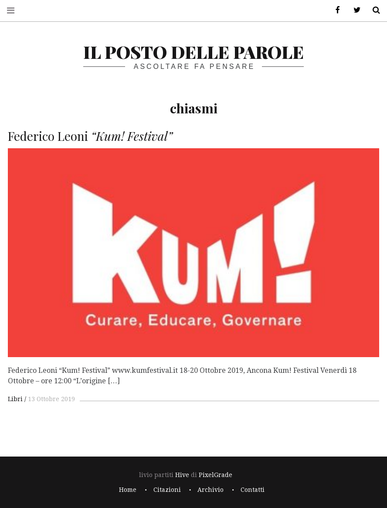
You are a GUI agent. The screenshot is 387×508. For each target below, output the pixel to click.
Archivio (210, 489)
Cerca (373, 10)
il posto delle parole (193, 51)
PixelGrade (215, 474)
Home (127, 489)
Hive (182, 474)
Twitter (354, 10)
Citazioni (167, 489)
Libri (15, 398)
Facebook (334, 10)
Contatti (253, 489)
